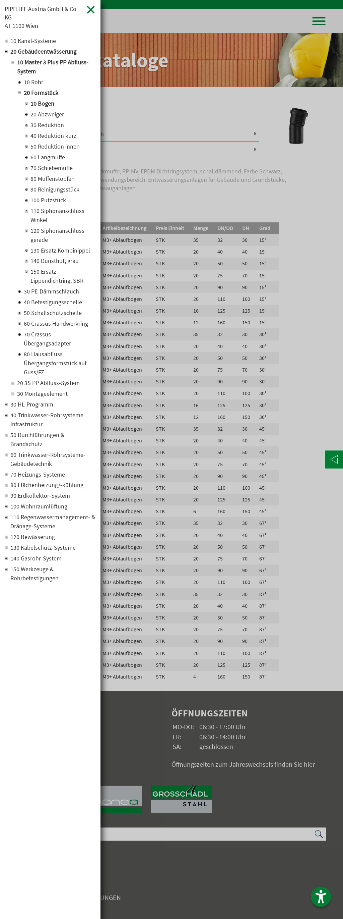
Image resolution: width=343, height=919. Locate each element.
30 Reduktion (47, 125)
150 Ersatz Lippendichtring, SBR (56, 277)
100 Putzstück (48, 201)
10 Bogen (42, 104)
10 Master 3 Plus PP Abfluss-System (52, 67)
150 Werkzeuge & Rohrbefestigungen (34, 574)
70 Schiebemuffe (51, 168)
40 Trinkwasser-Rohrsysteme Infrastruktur (46, 420)
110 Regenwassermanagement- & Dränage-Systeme (52, 523)
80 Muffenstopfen (52, 179)
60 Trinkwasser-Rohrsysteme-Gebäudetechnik (47, 460)
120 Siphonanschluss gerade (57, 235)
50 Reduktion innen (55, 147)
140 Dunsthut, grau (54, 262)
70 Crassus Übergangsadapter (47, 339)
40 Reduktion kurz (53, 136)
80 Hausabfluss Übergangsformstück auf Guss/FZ (55, 364)
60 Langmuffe (47, 158)
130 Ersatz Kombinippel (60, 251)
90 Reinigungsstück (54, 190)
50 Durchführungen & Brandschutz (37, 440)
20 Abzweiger (47, 115)
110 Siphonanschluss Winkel (57, 216)
